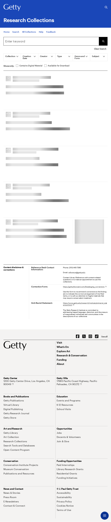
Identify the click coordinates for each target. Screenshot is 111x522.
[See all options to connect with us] (104, 337)
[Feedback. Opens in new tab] (51, 35)
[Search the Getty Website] (106, 7)
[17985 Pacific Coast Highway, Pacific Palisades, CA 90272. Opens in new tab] (82, 382)
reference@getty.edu (76, 272)
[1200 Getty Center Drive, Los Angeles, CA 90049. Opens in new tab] (28, 382)
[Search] (15, 35)
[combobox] (51, 41)
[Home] (6, 35)
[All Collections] (29, 35)
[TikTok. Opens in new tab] (96, 336)
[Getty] (12, 7)
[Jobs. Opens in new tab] (59, 432)
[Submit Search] (103, 41)
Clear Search (100, 48)
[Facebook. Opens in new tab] (77, 336)
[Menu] (105, 516)
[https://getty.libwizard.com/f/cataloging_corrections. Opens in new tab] (84, 287)
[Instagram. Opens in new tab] (90, 336)
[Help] (41, 35)
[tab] (12, 57)
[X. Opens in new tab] (84, 336)
